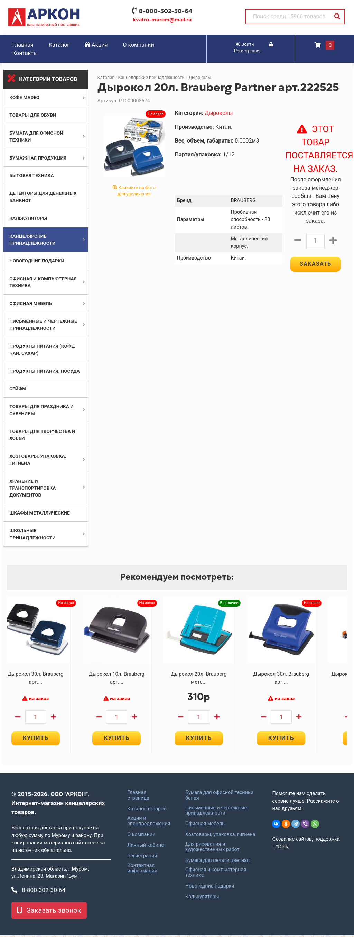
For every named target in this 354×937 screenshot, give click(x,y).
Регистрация (142, 857)
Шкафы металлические (39, 513)
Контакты (25, 53)
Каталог (59, 45)
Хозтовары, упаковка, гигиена (220, 836)
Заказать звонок (49, 912)
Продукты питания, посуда (44, 371)
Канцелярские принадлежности (151, 77)
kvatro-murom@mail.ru (162, 19)
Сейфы (17, 388)
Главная (23, 45)
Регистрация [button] (253, 47)
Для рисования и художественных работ (212, 848)
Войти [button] (245, 44)
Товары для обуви (32, 115)
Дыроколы (199, 77)
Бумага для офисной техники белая (219, 796)
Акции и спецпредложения (148, 822)
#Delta (282, 848)
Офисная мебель (30, 303)
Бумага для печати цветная (217, 862)
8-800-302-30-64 (165, 11)
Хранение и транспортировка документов (32, 488)
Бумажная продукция (37, 158)
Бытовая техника (31, 175)
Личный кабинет (146, 846)
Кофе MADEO (24, 97)
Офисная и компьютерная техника (215, 874)
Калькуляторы (28, 218)
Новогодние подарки (36, 260)
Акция (96, 45)
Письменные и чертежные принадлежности (216, 812)
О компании (138, 45)
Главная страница (138, 796)
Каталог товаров (146, 810)
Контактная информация (142, 869)
